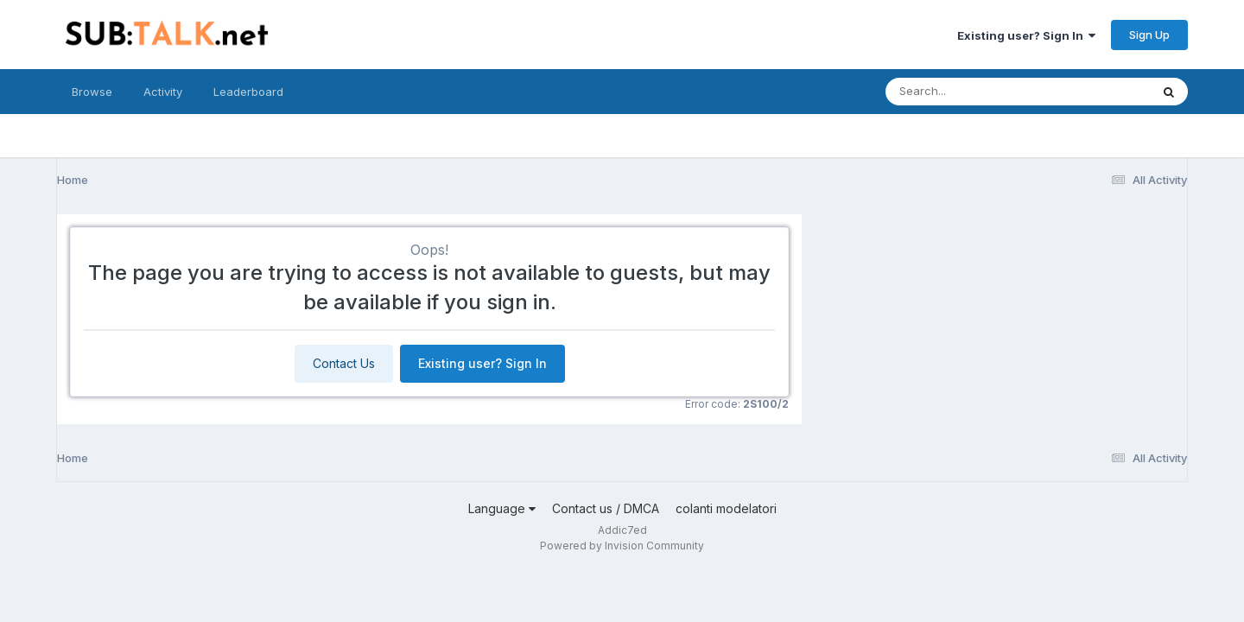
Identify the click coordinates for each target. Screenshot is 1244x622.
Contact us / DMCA (605, 508)
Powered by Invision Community (622, 545)
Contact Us (344, 363)
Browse (92, 91)
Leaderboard (248, 91)
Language (502, 508)
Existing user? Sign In (1026, 35)
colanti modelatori (726, 508)
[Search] (970, 91)
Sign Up (1149, 34)
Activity (162, 91)
